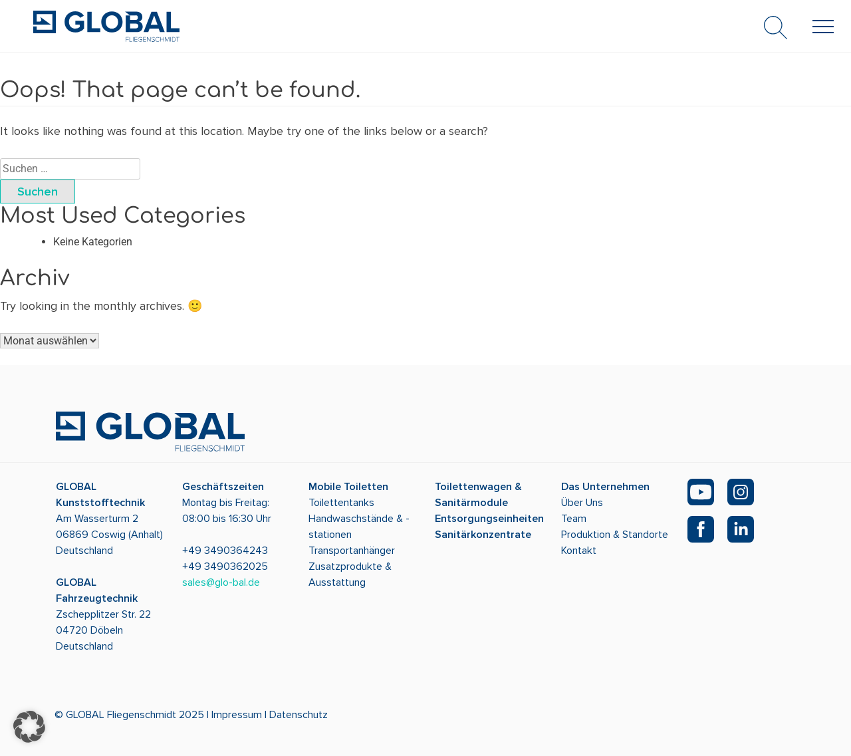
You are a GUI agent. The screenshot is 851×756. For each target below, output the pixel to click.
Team (573, 518)
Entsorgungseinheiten (489, 518)
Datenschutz (298, 714)
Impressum (236, 714)
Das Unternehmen (605, 486)
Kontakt (578, 550)
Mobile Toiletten (348, 486)
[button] (29, 726)
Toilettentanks (341, 502)
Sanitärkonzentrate (483, 534)
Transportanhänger (351, 550)
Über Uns (582, 502)
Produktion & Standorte (614, 534)
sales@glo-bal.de (221, 582)
